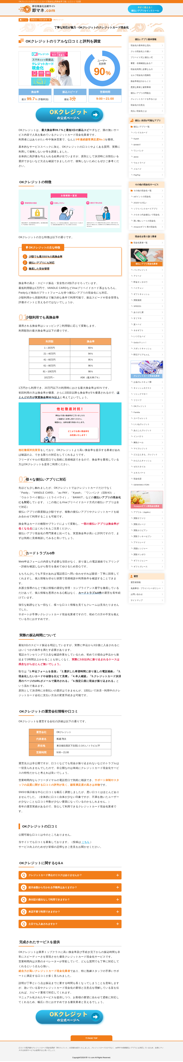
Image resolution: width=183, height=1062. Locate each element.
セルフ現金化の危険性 (141, 75)
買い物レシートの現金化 (145, 221)
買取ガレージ (140, 523)
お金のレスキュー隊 (143, 381)
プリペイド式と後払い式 (142, 57)
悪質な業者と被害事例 (141, 87)
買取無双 (138, 300)
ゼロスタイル (140, 466)
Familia (137, 412)
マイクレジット (141, 448)
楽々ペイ (138, 324)
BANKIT (137, 145)
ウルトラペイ (140, 163)
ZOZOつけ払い (140, 203)
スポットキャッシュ (143, 348)
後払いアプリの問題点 (141, 93)
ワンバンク (139, 151)
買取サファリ (140, 517)
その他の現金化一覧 (141, 191)
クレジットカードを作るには (144, 99)
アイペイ (138, 276)
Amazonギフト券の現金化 (145, 227)
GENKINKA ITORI (141, 484)
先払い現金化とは (139, 111)
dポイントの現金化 (142, 197)
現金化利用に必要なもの (142, 69)
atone (136, 157)
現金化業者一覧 (139, 243)
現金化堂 (138, 478)
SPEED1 (137, 306)
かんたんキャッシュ (143, 460)
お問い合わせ (137, 593)
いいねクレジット (142, 424)
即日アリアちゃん (142, 354)
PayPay (137, 175)
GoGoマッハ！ (140, 342)
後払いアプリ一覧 (140, 127)
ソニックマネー (141, 393)
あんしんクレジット (143, 430)
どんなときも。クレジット (146, 454)
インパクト (139, 436)
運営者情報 (136, 581)
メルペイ (138, 169)
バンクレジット (141, 270)
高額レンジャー (141, 547)
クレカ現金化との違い (141, 51)
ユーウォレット (141, 418)
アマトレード (140, 541)
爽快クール (139, 442)
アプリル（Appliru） (143, 511)
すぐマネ (138, 318)
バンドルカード (141, 133)
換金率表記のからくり (141, 81)
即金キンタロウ (141, 282)
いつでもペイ (140, 336)
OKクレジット (140, 406)
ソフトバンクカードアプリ (146, 209)
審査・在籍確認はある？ (142, 63)
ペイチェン (139, 288)
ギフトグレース (141, 566)
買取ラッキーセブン (143, 535)
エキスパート (140, 472)
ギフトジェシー (141, 560)
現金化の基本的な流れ (141, 46)
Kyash (136, 139)
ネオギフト (139, 330)
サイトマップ (137, 599)
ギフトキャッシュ (142, 294)
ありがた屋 (139, 312)
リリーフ (138, 400)
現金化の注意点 (138, 105)
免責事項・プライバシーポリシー (146, 587)
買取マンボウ (140, 553)
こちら (86, 843)
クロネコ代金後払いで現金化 (147, 215)
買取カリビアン (141, 529)
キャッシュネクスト (143, 387)
